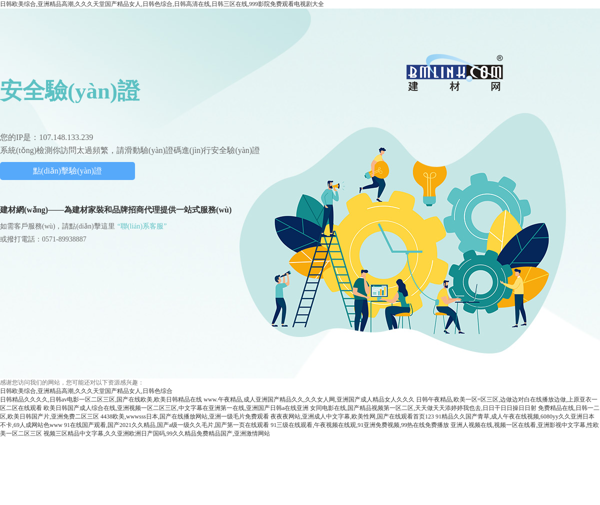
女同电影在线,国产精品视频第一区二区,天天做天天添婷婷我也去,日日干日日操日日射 (423, 408)
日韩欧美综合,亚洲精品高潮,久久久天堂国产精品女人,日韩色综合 (86, 391)
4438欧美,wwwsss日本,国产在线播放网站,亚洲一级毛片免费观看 (184, 416)
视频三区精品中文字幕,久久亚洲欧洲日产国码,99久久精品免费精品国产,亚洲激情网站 (157, 433)
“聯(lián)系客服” (142, 226)
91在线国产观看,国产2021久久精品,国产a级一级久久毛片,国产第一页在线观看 (166, 425)
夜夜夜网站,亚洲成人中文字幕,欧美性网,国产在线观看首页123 (352, 416)
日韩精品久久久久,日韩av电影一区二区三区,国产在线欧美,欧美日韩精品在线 (101, 399)
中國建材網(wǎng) (455, 72)
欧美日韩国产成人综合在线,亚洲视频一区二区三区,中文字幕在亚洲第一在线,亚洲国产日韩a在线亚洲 (176, 408)
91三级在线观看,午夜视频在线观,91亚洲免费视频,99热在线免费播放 (359, 425)
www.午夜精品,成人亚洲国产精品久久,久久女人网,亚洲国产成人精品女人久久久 (309, 399)
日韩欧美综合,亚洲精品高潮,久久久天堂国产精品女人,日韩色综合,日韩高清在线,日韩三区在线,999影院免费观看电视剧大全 (162, 4)
